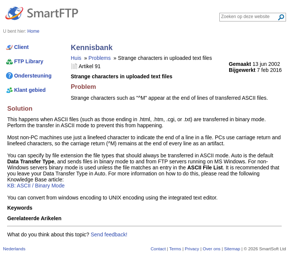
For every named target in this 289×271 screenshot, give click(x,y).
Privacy (192, 248)
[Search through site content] (249, 16)
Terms (175, 248)
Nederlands (14, 248)
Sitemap (232, 248)
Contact (158, 248)
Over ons (212, 248)
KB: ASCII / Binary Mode (36, 186)
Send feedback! (109, 234)
